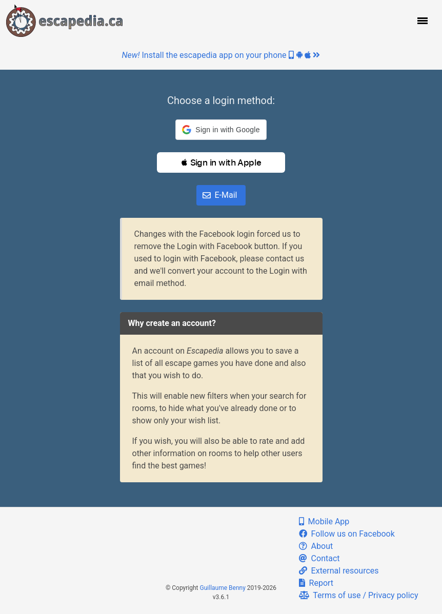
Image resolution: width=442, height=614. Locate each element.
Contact (319, 558)
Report (316, 583)
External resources (339, 571)
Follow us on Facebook (347, 534)
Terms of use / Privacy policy (358, 595)
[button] (421, 20)
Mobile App (324, 521)
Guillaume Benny (223, 587)
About (316, 546)
